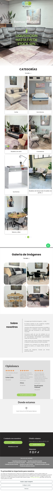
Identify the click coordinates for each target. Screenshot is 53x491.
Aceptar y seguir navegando (26, 481)
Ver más (27, 73)
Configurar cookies (26, 485)
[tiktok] (38, 452)
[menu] (3, 5)
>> (31, 73)
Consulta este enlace (35, 477)
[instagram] (33, 452)
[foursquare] (35, 452)
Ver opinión (8, 380)
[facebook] (30, 452)
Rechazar (26, 488)
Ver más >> (26, 258)
